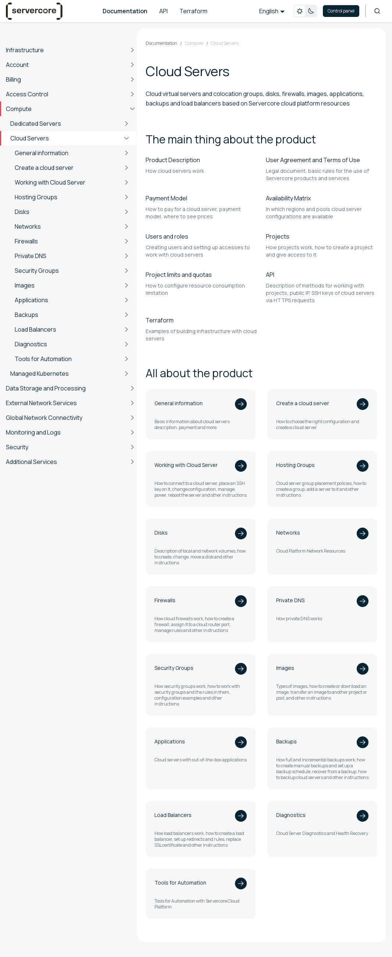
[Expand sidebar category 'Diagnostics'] (126, 344)
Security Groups (37, 271)
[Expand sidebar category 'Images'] (126, 285)
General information (41, 153)
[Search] (377, 11)
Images (25, 285)
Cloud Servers (29, 138)
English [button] (268, 11)
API (163, 11)
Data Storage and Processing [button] (46, 388)
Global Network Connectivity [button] (44, 418)
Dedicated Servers (35, 123)
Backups (26, 315)
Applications (31, 300)
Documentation (125, 11)
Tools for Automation (43, 359)
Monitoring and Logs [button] (33, 432)
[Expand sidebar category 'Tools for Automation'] (126, 358)
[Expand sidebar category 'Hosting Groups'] (126, 197)
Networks (28, 226)
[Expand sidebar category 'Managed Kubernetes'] (126, 373)
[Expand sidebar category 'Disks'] (126, 211)
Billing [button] (13, 79)
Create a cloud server (44, 168)
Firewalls (26, 241)
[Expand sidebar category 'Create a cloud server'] (126, 167)
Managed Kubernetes (39, 373)
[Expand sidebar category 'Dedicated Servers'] (126, 123)
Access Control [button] (27, 94)
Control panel (341, 11)
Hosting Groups (36, 197)
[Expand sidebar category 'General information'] (126, 153)
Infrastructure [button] (25, 50)
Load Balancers (35, 329)
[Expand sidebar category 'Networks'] (126, 226)
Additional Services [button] (31, 462)
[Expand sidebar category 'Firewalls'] (126, 241)
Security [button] (17, 447)
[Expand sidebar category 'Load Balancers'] (126, 329)
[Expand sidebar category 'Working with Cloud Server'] (126, 182)
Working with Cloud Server (50, 182)
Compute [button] (19, 109)
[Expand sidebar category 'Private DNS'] (126, 256)
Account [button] (17, 65)
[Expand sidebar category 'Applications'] (126, 300)
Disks (22, 212)
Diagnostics (31, 344)
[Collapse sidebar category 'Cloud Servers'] (126, 138)
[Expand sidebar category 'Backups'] (126, 314)
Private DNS (30, 256)
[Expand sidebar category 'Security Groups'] (126, 270)
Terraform (193, 11)
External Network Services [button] (41, 403)
